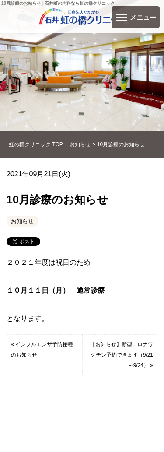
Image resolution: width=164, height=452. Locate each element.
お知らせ (22, 221)
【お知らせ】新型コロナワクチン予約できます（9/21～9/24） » (121, 354)
